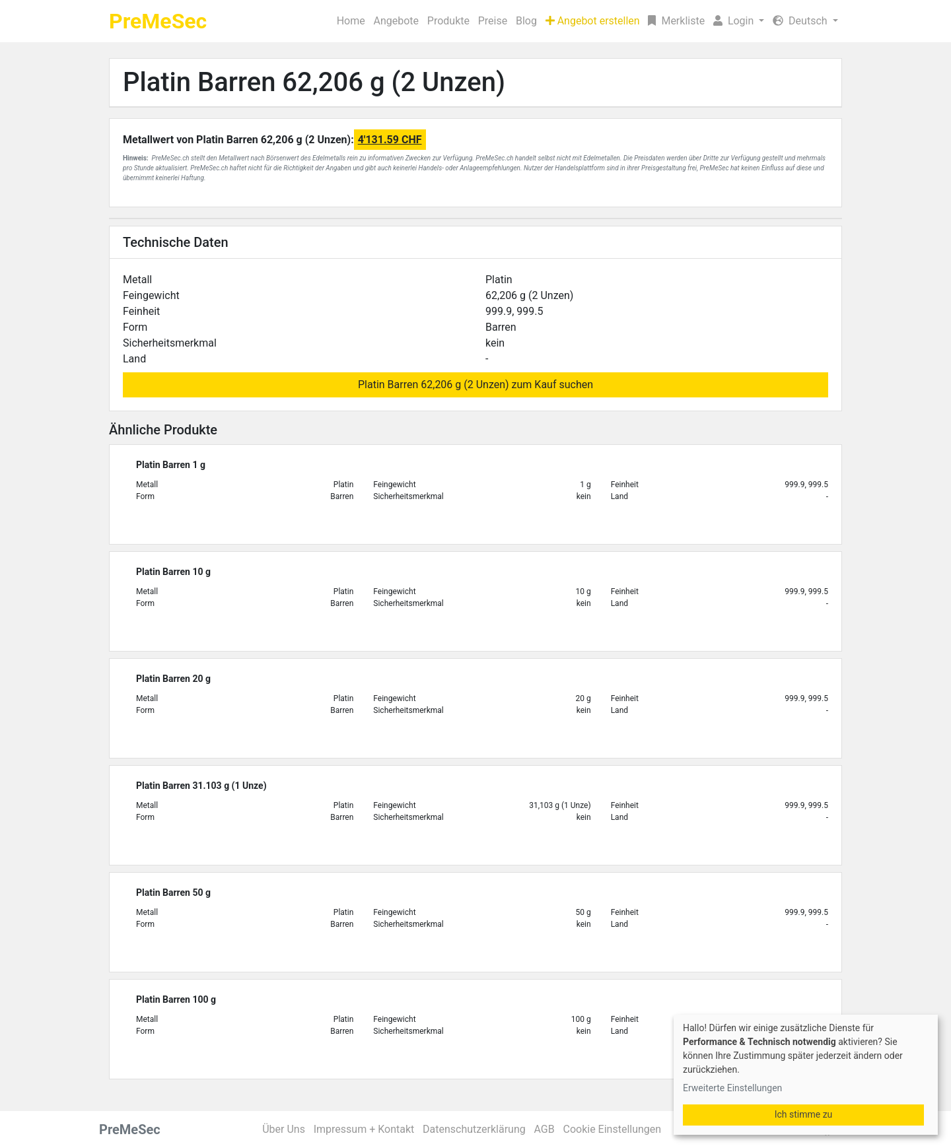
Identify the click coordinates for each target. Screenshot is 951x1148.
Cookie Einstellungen (612, 1129)
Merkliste (676, 21)
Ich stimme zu (804, 1114)
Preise (492, 21)
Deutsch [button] (801, 21)
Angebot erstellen (593, 21)
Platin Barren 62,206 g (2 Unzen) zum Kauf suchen (475, 384)
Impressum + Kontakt (364, 1129)
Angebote (396, 21)
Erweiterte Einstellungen (732, 1088)
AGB (544, 1129)
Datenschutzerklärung (474, 1129)
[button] (739, 21)
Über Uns (283, 1129)
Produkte (448, 21)
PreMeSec (158, 21)
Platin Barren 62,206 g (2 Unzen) (314, 82)
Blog (526, 21)
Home (351, 21)
